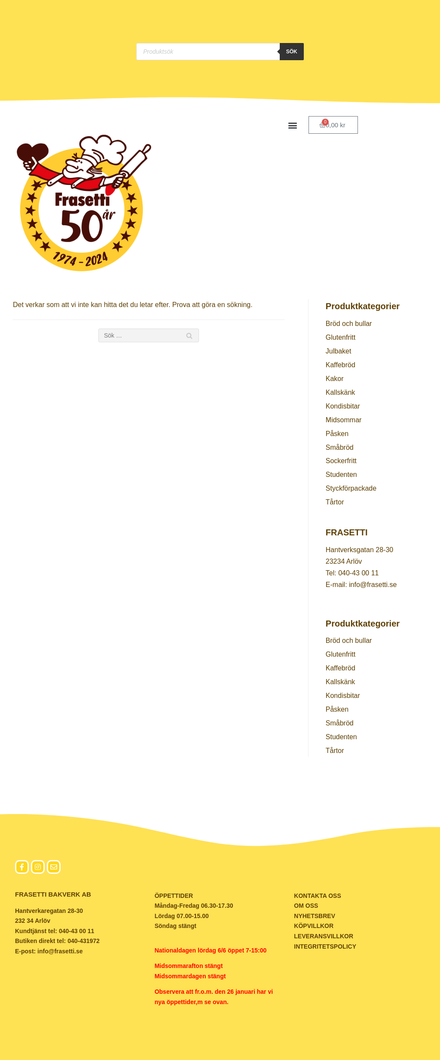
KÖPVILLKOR (313, 925)
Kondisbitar (343, 406)
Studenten (341, 474)
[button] (293, 125)
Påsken (337, 433)
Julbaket (338, 351)
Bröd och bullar (349, 323)
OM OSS (306, 905)
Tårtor (335, 502)
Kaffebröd (340, 365)
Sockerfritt (341, 460)
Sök (291, 52)
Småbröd (340, 447)
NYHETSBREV (314, 916)
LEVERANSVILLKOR (323, 936)
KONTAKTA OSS (317, 895)
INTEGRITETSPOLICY (325, 946)
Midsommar (344, 420)
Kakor (335, 378)
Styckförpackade (351, 488)
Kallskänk (340, 392)
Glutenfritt (340, 337)
